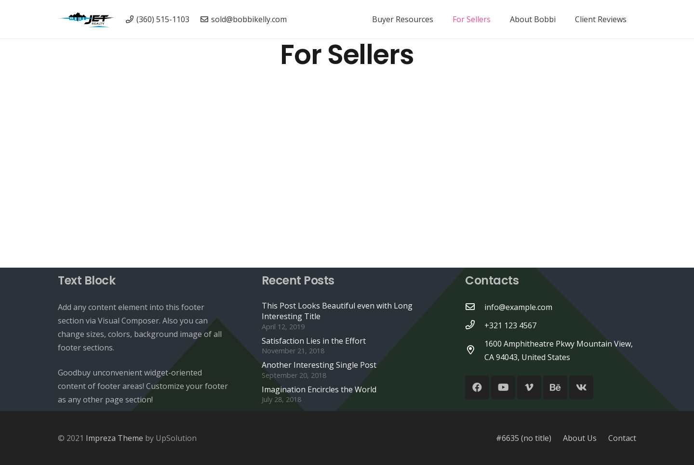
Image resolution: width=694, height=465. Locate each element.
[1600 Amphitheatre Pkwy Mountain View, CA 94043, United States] (474, 350)
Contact (622, 438)
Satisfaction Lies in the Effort (314, 341)
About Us (580, 438)
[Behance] (555, 387)
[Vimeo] (529, 387)
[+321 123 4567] (474, 325)
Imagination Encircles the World (319, 389)
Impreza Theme (114, 438)
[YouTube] (503, 387)
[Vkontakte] (581, 387)
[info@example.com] (474, 307)
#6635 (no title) (523, 438)
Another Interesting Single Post (319, 365)
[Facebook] (477, 387)
